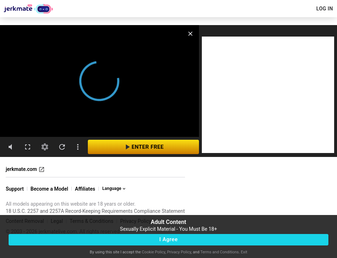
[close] (190, 33)
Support (15, 189)
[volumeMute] (10, 147)
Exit (244, 252)
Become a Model (49, 189)
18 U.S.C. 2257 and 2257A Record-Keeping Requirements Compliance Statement (95, 211)
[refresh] (62, 147)
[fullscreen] (27, 147)
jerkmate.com (25, 169)
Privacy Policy (179, 252)
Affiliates (85, 189)
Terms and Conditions (219, 252)
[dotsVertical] (77, 147)
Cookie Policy (153, 252)
